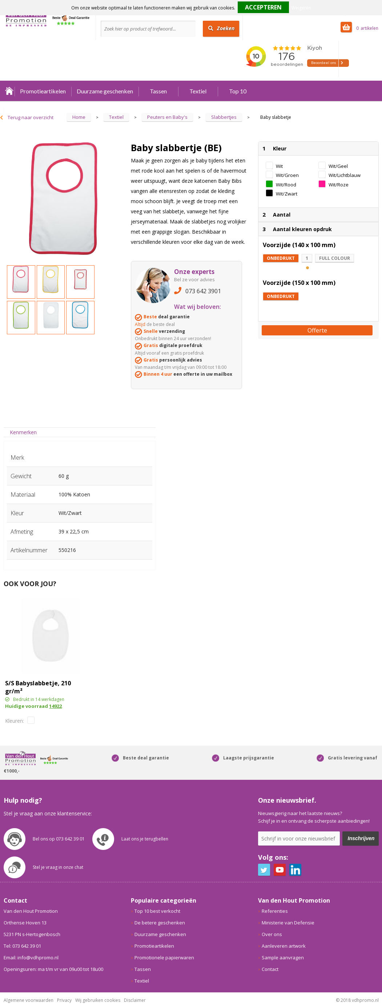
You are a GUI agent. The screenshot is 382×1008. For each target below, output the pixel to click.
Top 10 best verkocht (157, 911)
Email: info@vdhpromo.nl (31, 957)
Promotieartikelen (43, 91)
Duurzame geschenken (105, 91)
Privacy (64, 1000)
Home (9, 91)
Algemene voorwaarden (28, 1000)
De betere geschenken (159, 922)
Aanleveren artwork (284, 946)
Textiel (197, 91)
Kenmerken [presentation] (23, 432)
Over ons (272, 934)
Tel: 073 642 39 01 (22, 946)
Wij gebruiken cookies (97, 1000)
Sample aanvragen (283, 957)
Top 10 (237, 91)
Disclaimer (135, 1000)
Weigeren (301, 8)
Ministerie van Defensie (288, 922)
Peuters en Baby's (167, 117)
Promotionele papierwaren (164, 957)
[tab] (23, 432)
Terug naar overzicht (30, 117)
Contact (270, 969)
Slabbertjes (224, 117)
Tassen (158, 91)
